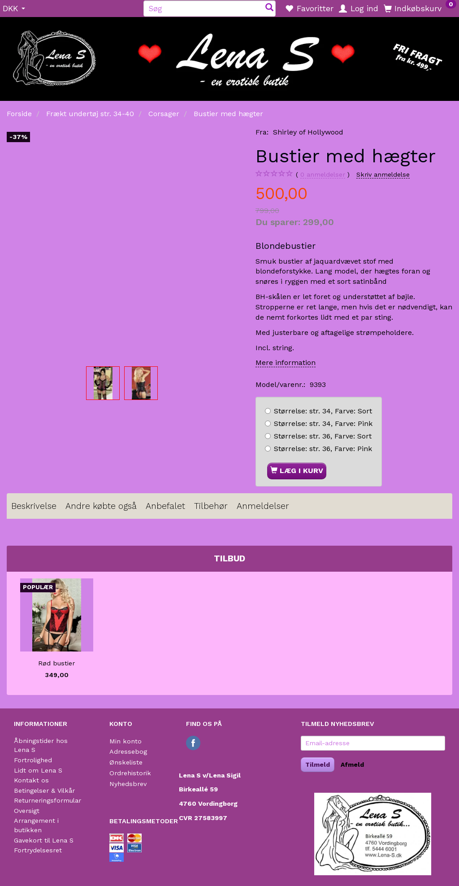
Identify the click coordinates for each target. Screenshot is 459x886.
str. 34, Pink (323, 423)
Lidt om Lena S (38, 770)
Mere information (285, 362)
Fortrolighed (33, 760)
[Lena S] (229, 56)
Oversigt (26, 810)
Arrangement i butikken (36, 825)
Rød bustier (56, 663)
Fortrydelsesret (38, 850)
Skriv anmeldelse (383, 174)
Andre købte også (101, 506)
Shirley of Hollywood (308, 132)
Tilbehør (211, 506)
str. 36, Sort (323, 436)
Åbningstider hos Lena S (41, 745)
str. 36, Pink (323, 448)
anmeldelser (322, 174)
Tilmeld (317, 764)
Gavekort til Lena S (44, 840)
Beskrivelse (33, 506)
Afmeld (352, 764)
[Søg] (269, 8)
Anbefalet (165, 506)
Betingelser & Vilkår (44, 790)
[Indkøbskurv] (420, 8)
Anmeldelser (263, 506)
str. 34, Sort (323, 411)
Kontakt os (31, 780)
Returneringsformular (47, 800)
